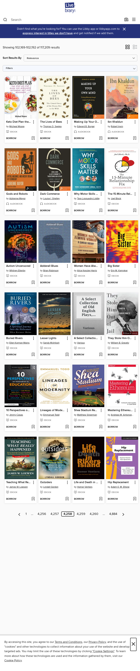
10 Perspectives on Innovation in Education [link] (19, 410)
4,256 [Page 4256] (42, 514)
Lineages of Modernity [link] (52, 410)
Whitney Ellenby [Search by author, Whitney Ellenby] (17, 270)
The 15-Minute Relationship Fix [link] (120, 194)
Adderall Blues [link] (49, 266)
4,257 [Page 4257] (54, 514)
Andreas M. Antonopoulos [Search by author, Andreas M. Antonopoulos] (122, 414)
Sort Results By (12, 58)
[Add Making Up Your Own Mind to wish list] (100, 138)
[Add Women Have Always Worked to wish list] (100, 282)
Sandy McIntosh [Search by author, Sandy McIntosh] (51, 342)
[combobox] (63, 19)
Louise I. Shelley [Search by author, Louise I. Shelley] (51, 198)
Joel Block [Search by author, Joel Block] (116, 198)
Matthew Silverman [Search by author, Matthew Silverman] (87, 414)
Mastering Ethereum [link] (120, 410)
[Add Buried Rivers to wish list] (33, 354)
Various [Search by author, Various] (81, 342)
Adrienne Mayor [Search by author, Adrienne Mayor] (17, 198)
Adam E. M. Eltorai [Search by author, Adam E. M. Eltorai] (120, 487)
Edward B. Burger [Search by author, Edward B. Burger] (86, 126)
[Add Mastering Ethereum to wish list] (134, 427)
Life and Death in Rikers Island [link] (86, 482)
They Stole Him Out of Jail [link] (120, 338)
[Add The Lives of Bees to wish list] (67, 138)
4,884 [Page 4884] (113, 514)
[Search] (5, 20)
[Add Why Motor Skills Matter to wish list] (100, 210)
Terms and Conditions (68, 642)
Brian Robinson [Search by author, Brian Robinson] (51, 270)
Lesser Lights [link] (48, 338)
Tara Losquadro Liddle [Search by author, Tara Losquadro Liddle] (88, 198)
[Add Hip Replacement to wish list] (134, 499)
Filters (9, 68)
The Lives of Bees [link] (51, 122)
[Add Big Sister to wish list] (134, 282)
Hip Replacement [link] (118, 482)
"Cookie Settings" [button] (103, 651)
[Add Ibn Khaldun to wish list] (134, 138)
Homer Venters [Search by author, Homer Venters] (84, 487)
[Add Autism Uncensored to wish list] (33, 282)
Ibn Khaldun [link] (115, 122)
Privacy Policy (97, 642)
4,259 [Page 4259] (81, 514)
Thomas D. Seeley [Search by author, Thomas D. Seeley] (52, 126)
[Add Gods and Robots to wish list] (33, 210)
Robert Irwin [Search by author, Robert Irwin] (117, 126)
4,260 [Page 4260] (94, 514)
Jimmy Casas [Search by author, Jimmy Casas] (16, 414)
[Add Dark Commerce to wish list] (67, 210)
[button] (127, 48)
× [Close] (133, 644)
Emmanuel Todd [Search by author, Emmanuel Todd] (51, 414)
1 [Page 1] (26, 514)
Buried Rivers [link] (14, 338)
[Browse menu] (134, 19)
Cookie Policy (13, 660)
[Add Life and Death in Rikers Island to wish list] (100, 499)
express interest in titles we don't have (48, 33)
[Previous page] (19, 514)
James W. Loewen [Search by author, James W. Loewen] (18, 487)
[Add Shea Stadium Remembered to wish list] (100, 427)
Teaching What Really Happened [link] (19, 482)
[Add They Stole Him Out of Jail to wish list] (134, 354)
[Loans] (126, 20)
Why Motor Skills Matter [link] (86, 194)
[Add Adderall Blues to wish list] (67, 282)
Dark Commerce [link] (50, 194)
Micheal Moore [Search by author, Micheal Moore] (16, 126)
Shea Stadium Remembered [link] (86, 410)
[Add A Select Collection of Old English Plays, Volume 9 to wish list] (100, 354)
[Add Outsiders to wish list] (67, 499)
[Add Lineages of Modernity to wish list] (67, 427)
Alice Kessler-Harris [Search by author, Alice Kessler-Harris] (87, 270)
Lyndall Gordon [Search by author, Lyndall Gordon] (50, 487)
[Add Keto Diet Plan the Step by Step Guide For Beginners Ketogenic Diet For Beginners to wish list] (33, 138)
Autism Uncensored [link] (18, 266)
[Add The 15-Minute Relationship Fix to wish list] (134, 210)
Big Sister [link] (114, 266)
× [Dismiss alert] (124, 29)
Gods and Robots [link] (17, 194)
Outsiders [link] (46, 482)
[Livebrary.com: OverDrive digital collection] (70, 8)
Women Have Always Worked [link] (86, 266)
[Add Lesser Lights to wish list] (67, 354)
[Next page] (123, 514)
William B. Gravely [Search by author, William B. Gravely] (120, 342)
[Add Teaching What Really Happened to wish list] (33, 499)
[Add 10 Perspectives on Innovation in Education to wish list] (33, 427)
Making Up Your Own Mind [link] (86, 122)
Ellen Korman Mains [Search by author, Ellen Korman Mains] (19, 342)
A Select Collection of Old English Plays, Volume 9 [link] (86, 338)
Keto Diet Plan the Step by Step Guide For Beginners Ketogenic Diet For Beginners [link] (19, 122)
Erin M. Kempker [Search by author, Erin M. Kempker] (119, 270)
